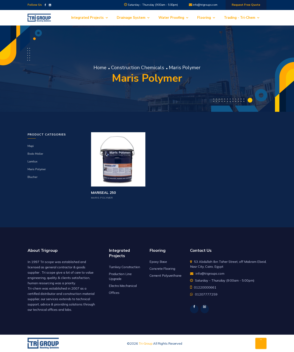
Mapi (31, 146)
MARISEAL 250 (103, 193)
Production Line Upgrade (120, 276)
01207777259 (206, 294)
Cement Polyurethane (165, 275)
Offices (114, 293)
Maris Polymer (37, 169)
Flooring (204, 17)
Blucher (33, 177)
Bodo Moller (35, 154)
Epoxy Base (158, 262)
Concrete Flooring (162, 268)
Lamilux (32, 161)
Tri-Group (145, 343)
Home (100, 67)
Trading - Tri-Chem (239, 17)
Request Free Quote (246, 5)
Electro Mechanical (123, 286)
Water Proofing (171, 17)
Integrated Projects (87, 17)
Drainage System (131, 17)
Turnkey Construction (124, 267)
